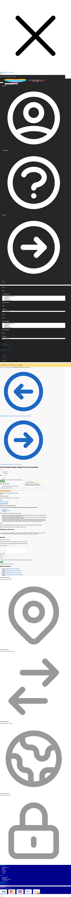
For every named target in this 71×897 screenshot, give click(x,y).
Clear (3, 478)
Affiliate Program (5, 867)
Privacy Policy (5, 880)
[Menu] (1, 82)
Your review (2, 553)
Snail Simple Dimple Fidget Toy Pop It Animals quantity (11, 479)
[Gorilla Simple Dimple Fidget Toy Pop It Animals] (23, 464)
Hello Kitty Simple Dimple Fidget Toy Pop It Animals (12, 574)
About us (4, 868)
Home (1, 367)
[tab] (24, 509)
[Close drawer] (0, 74)
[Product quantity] (27, 480)
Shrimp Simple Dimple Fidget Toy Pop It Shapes (11, 570)
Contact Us (4, 878)
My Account (4, 343)
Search (16, 83)
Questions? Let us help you (5, 491)
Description (4, 509)
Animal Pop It (8, 367)
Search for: (2, 83)
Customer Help (33, 182)
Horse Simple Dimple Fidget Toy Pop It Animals (11, 572)
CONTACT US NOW (4, 501)
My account (33, 117)
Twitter (3, 356)
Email (1, 557)
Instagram (4, 357)
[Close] (0, 492)
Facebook (4, 355)
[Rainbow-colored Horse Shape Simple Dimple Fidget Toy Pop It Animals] (23, 415)
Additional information (6, 510)
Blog (3, 869)
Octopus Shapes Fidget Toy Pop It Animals (10, 568)
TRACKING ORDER (4, 503)
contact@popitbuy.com (4, 885)
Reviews (4, 511)
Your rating (2, 545)
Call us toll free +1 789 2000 (5, 350)
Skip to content (10, 72)
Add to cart (2, 481)
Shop (4, 367)
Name (1, 555)
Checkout (33, 247)
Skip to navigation (3, 72)
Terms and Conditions (6, 879)
